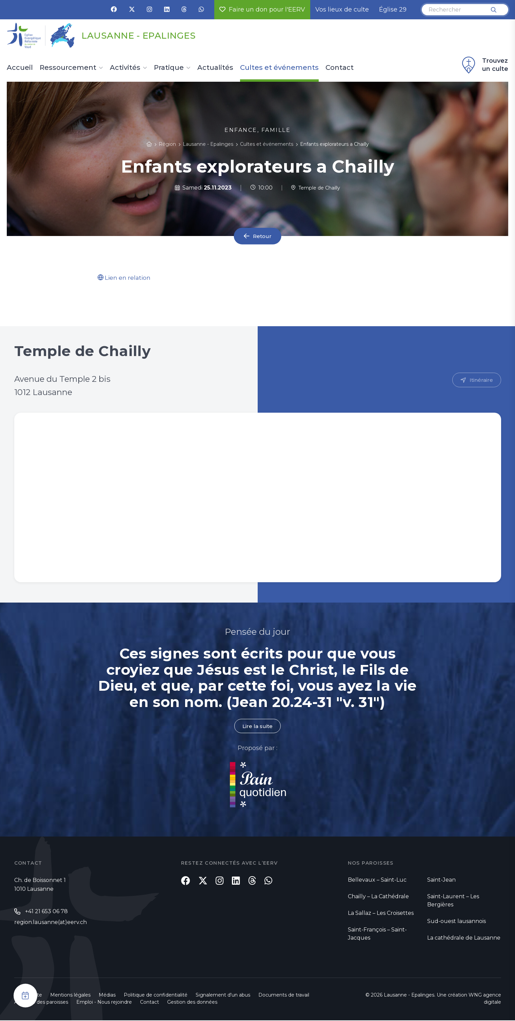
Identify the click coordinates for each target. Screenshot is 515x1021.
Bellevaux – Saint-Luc (377, 880)
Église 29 (393, 9)
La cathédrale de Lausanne (463, 938)
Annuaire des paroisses (41, 1003)
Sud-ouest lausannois (456, 922)
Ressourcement (68, 68)
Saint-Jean (441, 880)
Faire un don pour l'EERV (262, 9)
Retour (262, 236)
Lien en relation (125, 277)
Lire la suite (257, 727)
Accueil (20, 68)
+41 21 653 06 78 (46, 912)
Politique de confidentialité (155, 996)
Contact (339, 68)
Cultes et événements (279, 68)
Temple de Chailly (315, 187)
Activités (125, 68)
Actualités (215, 68)
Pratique (169, 68)
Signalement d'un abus (223, 996)
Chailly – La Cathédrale (378, 897)
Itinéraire (481, 380)
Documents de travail (283, 996)
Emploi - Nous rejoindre (104, 1003)
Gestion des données (192, 1003)
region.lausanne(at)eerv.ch (50, 923)
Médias (107, 996)
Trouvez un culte (484, 65)
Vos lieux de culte (342, 9)
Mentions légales (70, 996)
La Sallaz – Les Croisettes (381, 913)
